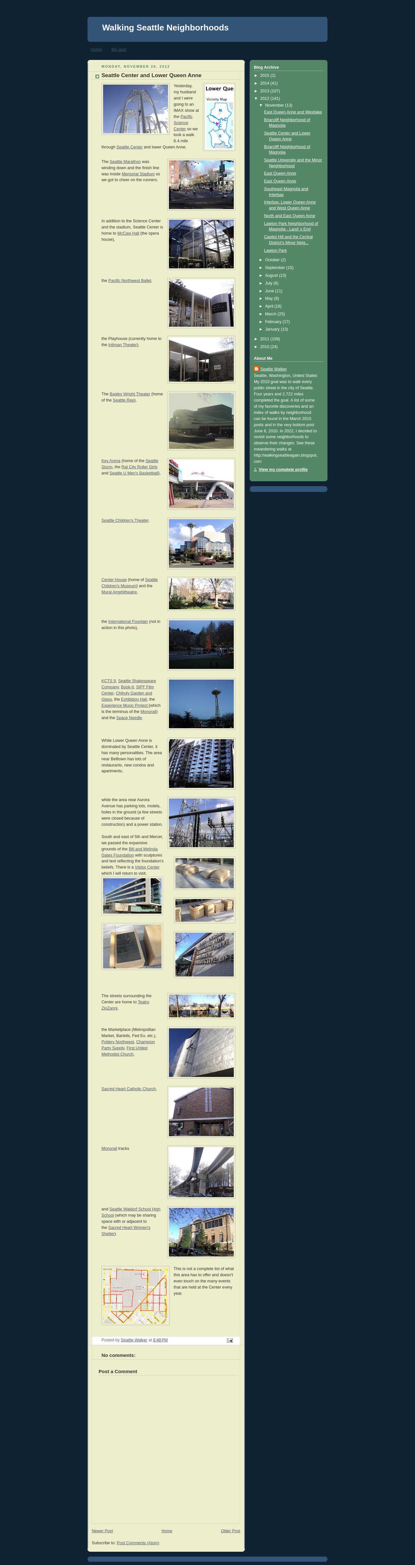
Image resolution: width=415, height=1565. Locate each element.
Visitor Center (147, 867)
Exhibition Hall (134, 699)
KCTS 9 (108, 681)
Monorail (148, 711)
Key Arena (110, 461)
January (273, 329)
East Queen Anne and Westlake (293, 112)
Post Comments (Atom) (138, 1543)
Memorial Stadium (138, 174)
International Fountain (128, 621)
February (274, 322)
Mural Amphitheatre (119, 592)
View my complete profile (283, 469)
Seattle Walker (273, 369)
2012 (265, 98)
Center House (114, 580)
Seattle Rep (123, 400)
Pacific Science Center (183, 122)
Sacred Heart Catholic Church (128, 1089)
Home (96, 49)
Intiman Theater (122, 345)
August (272, 275)
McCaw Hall (128, 233)
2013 (265, 91)
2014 (265, 83)
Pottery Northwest (117, 1042)
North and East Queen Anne (289, 216)
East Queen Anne (280, 173)
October (273, 260)
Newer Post (102, 1531)
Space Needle (129, 718)
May (269, 298)
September (275, 267)
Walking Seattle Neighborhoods (165, 27)
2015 (265, 75)
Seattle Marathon (125, 161)
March (271, 314)
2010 (265, 347)
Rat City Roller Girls (140, 467)
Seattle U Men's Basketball (134, 473)
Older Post (230, 1531)
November (275, 105)
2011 (265, 339)
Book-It (127, 687)
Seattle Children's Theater (124, 520)
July (269, 283)
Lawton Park (275, 250)
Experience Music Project (125, 705)
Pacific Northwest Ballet (129, 280)
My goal (119, 49)
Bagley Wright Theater (130, 394)
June (270, 291)
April (270, 306)
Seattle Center (129, 147)
